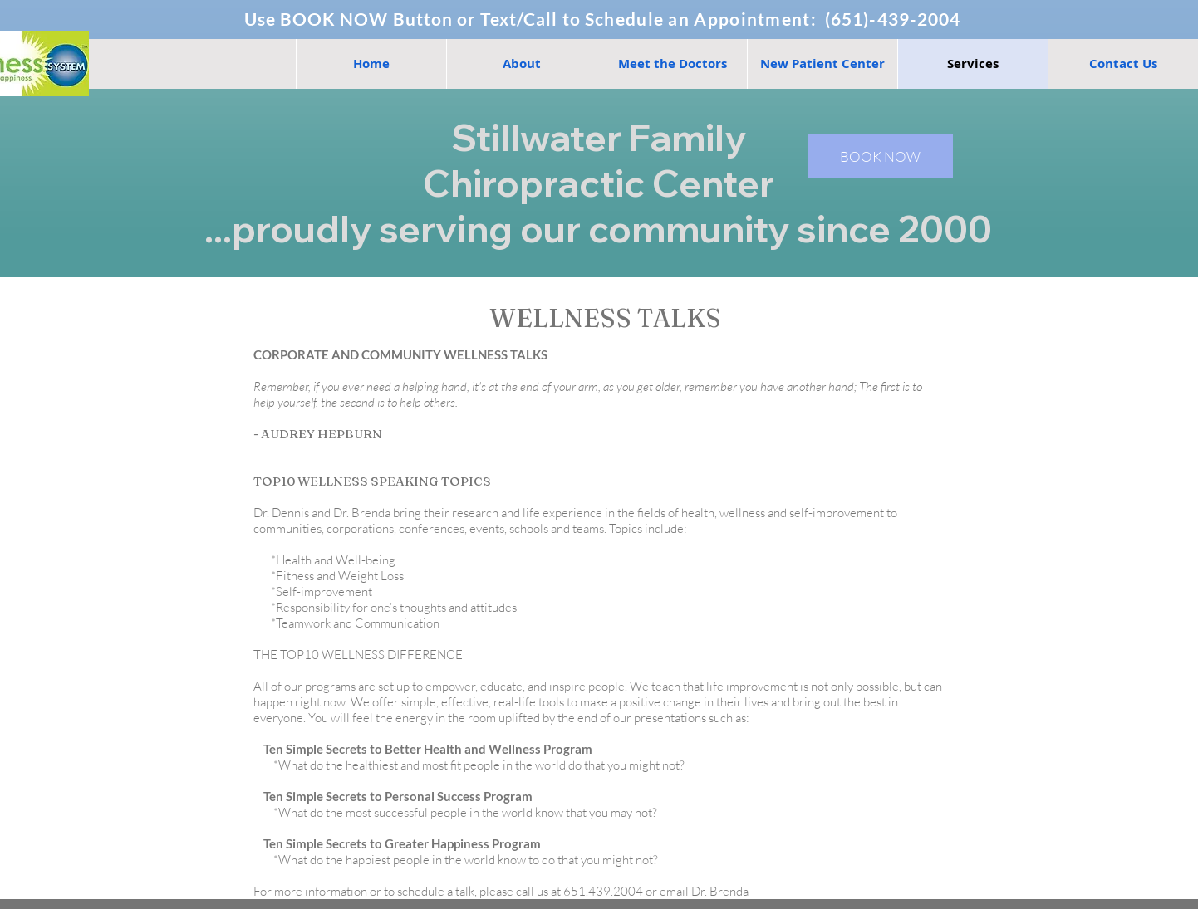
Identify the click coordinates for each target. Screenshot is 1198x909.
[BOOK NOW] (880, 156)
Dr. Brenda (720, 891)
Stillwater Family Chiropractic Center (598, 160)
